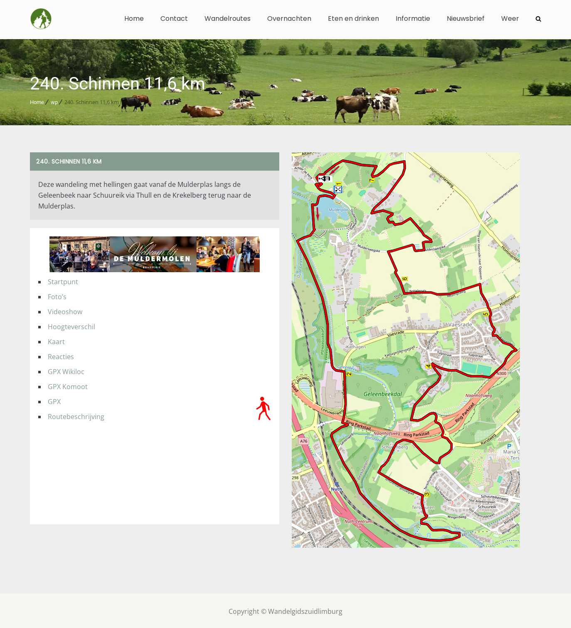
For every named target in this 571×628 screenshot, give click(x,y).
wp (54, 100)
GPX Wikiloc (66, 370)
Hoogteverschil (71, 325)
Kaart (56, 340)
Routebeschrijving (76, 414)
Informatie (413, 18)
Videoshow (65, 310)
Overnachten (289, 18)
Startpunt (63, 280)
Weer (510, 18)
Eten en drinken (353, 18)
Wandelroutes (227, 18)
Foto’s (57, 295)
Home (134, 18)
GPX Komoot (68, 385)
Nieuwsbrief (466, 18)
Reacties (61, 355)
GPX (54, 400)
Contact (174, 18)
